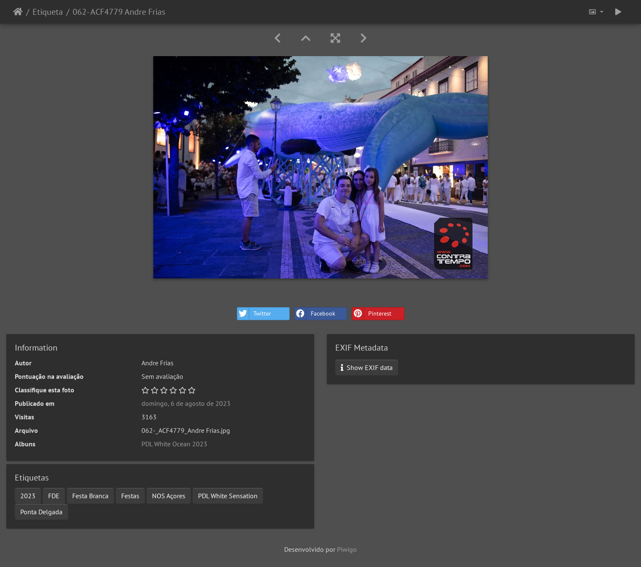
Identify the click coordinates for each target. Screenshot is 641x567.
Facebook (315, 314)
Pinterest (371, 314)
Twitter (254, 314)
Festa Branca (90, 495)
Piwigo (347, 549)
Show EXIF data (367, 367)
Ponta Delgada (41, 512)
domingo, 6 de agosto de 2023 (186, 403)
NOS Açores (168, 495)
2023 (27, 495)
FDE (54, 495)
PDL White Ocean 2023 (174, 444)
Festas (130, 495)
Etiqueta (48, 11)
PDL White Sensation (228, 495)
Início (18, 11)
